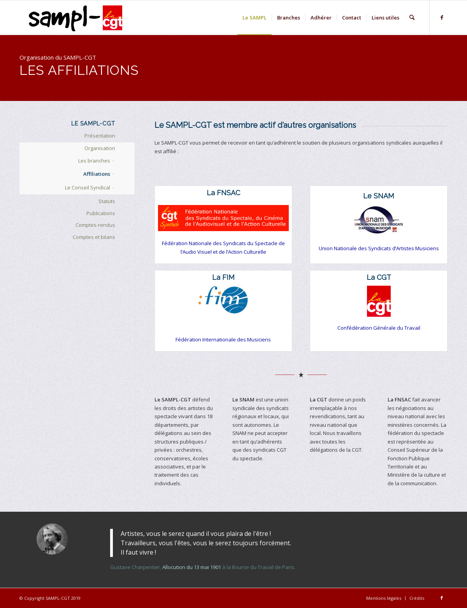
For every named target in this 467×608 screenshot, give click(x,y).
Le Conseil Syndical (87, 187)
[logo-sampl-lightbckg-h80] (77, 17)
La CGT (379, 277)
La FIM (223, 277)
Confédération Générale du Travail (378, 327)
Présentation (99, 135)
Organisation (99, 148)
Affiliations (96, 173)
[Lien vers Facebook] (442, 17)
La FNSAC (223, 193)
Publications (100, 213)
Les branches (94, 160)
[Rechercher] (412, 17)
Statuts (106, 201)
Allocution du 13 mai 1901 (191, 567)
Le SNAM (378, 196)
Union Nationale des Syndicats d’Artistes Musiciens (379, 248)
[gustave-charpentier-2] (52, 539)
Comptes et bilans (94, 236)
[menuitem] (254, 17)
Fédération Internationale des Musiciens (223, 339)
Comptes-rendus (95, 224)
